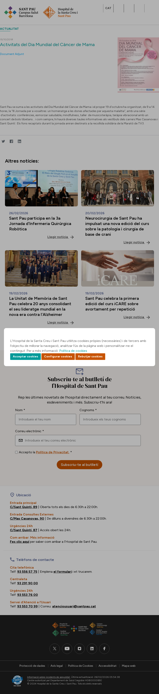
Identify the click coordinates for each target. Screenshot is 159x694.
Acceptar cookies (25, 356)
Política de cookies (73, 351)
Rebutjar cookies (90, 356)
